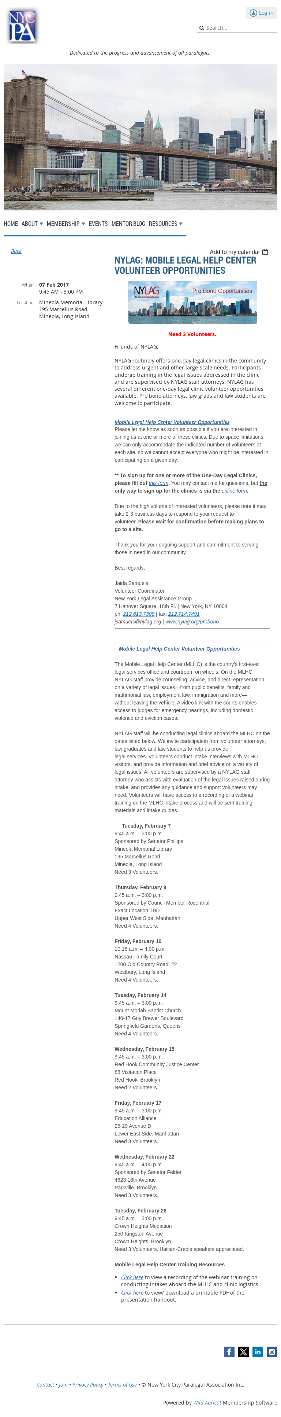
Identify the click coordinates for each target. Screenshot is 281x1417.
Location (25, 302)
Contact (45, 1384)
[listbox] (240, 252)
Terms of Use (122, 1384)
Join (63, 1384)
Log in (266, 12)
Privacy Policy (87, 1384)
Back (16, 250)
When (28, 285)
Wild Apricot (207, 1402)
